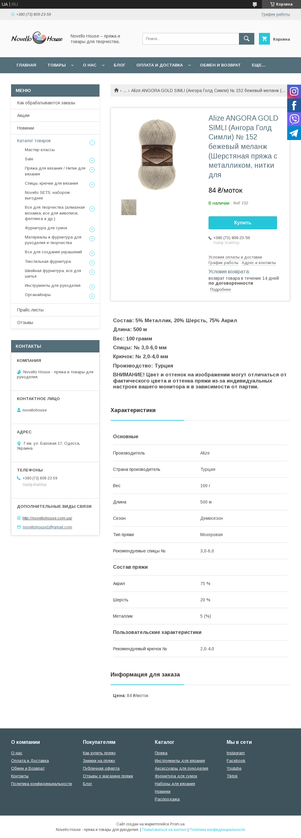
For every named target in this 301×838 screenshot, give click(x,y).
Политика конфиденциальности (41, 783)
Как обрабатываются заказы (46, 102)
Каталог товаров (34, 140)
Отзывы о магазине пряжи (108, 776)
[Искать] (246, 39)
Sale (29, 159)
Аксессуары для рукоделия (181, 768)
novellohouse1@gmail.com (47, 527)
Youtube (234, 768)
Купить (243, 222)
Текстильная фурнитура (48, 261)
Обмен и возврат (220, 65)
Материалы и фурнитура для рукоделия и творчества (53, 240)
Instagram (236, 753)
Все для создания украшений (53, 252)
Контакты (20, 776)
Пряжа (161, 753)
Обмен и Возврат (28, 768)
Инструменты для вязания (180, 760)
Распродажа (167, 799)
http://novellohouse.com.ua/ (47, 518)
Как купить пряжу (99, 753)
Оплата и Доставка (159, 65)
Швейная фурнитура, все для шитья (53, 273)
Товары (56, 65)
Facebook (236, 760)
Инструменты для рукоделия (52, 285)
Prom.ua (177, 824)
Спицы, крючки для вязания (51, 183)
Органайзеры (38, 294)
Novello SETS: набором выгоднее (47, 195)
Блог (119, 65)
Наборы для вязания (175, 783)
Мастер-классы (40, 149)
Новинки (25, 128)
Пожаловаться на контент (164, 830)
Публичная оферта (101, 768)
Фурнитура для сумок (46, 228)
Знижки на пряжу (99, 760)
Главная (26, 65)
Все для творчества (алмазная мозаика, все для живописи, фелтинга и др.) (55, 213)
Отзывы (25, 322)
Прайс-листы (30, 309)
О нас (89, 65)
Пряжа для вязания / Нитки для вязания (55, 171)
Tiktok (232, 776)
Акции (23, 115)
